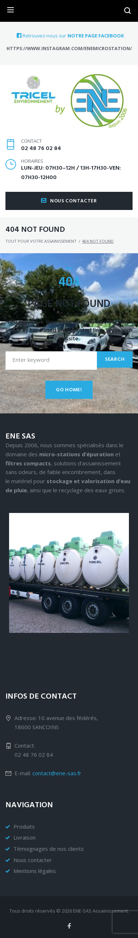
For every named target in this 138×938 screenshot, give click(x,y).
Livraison (24, 837)
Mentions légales (34, 870)
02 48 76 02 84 (41, 148)
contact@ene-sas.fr (56, 773)
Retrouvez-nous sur (41, 35)
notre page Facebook (96, 36)
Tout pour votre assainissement (41, 241)
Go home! (69, 390)
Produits (24, 826)
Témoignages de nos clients (48, 848)
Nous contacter (69, 201)
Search (115, 359)
